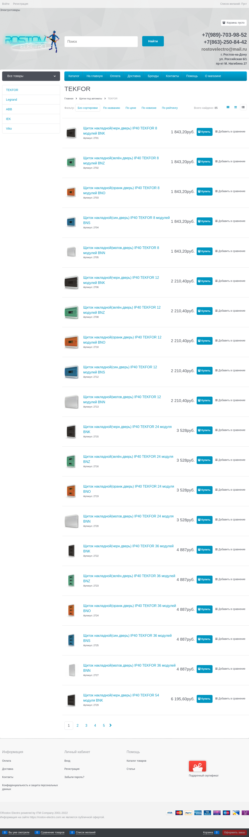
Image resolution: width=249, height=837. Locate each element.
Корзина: (235, 22)
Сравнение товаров (53, 832)
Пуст (244, 3)
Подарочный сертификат (204, 769)
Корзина (208, 832)
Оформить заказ (234, 832)
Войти (5, 3)
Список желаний (85, 832)
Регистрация (20, 3)
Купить (205, 131)
